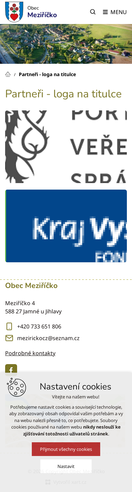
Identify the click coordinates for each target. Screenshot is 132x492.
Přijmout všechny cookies (66, 449)
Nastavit (66, 466)
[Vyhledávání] (93, 12)
